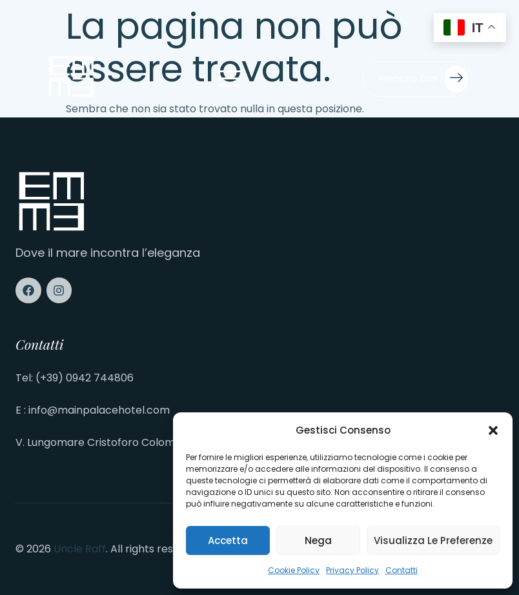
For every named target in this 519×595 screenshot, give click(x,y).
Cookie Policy (294, 570)
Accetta (228, 540)
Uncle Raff (80, 548)
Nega (318, 540)
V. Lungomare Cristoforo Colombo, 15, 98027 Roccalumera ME (171, 442)
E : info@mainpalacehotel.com (92, 410)
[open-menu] (229, 79)
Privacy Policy (352, 570)
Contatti (401, 570)
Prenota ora (423, 79)
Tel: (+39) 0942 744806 (74, 377)
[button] (493, 430)
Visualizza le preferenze (433, 540)
